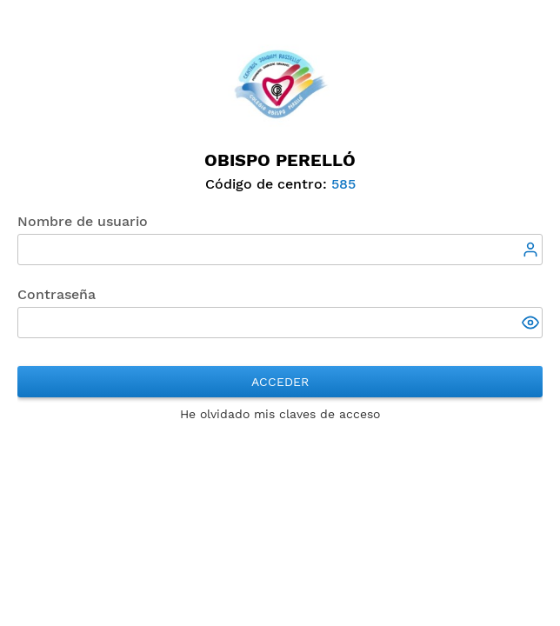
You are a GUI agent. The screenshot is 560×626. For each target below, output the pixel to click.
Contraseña (56, 294)
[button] (532, 324)
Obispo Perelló (280, 160)
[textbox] (280, 249)
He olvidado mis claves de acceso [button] (280, 414)
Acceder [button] (280, 382)
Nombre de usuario (82, 221)
